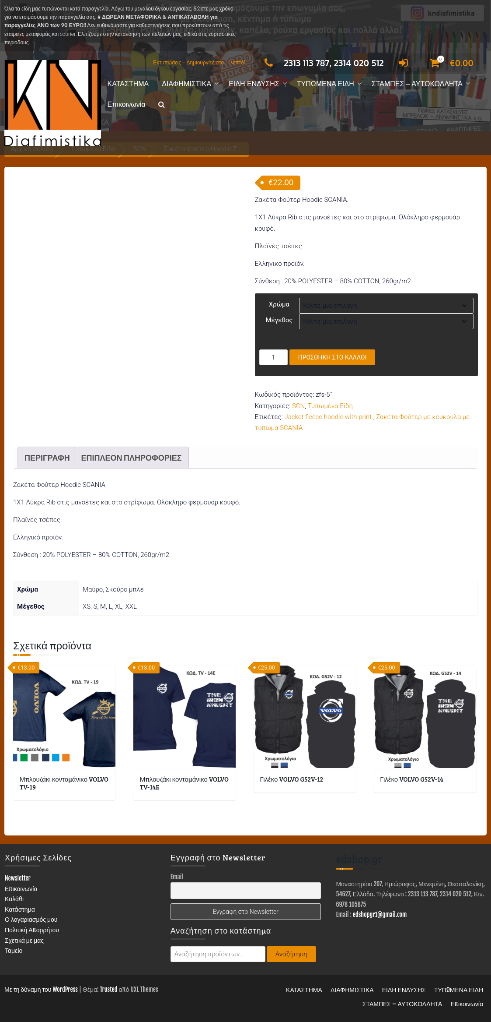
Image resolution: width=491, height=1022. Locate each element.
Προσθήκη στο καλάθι (332, 357)
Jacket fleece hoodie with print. (328, 417)
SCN (298, 406)
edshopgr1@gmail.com (380, 914)
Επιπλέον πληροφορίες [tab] (131, 457)
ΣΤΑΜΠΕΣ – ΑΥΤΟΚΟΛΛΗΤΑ (417, 84)
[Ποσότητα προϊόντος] (273, 357)
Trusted (108, 989)
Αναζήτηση (291, 954)
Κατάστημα (20, 909)
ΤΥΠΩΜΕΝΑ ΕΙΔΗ (325, 84)
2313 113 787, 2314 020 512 (321, 62)
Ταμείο (13, 950)
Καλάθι (14, 898)
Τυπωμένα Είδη (330, 406)
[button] (161, 105)
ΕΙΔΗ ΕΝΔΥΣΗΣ (254, 84)
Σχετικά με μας (24, 940)
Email (177, 877)
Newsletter (18, 878)
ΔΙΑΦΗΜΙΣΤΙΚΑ (186, 84)
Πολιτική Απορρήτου (32, 930)
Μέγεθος (279, 320)
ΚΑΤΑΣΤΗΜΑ (128, 84)
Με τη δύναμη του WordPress (41, 989)
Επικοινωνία (127, 104)
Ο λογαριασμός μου (31, 919)
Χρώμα (279, 304)
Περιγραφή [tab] (47, 457)
